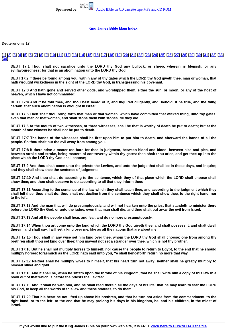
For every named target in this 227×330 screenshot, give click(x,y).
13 (75, 55)
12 (67, 55)
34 (5, 59)
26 (170, 55)
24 (155, 55)
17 (104, 55)
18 (111, 55)
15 (89, 55)
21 (133, 55)
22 (140, 55)
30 (199, 55)
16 (97, 55)
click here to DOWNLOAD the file (179, 326)
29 (192, 55)
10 (53, 55)
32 (213, 55)
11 (60, 55)
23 (148, 55)
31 (206, 55)
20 (126, 55)
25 (162, 55)
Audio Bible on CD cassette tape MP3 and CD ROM (124, 9)
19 (119, 55)
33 (221, 55)
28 (184, 55)
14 (82, 55)
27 (177, 55)
